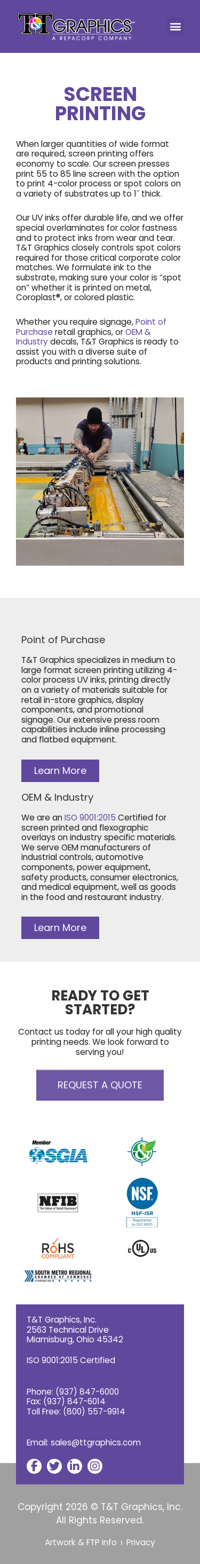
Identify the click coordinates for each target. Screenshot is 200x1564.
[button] (175, 26)
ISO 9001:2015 (90, 817)
